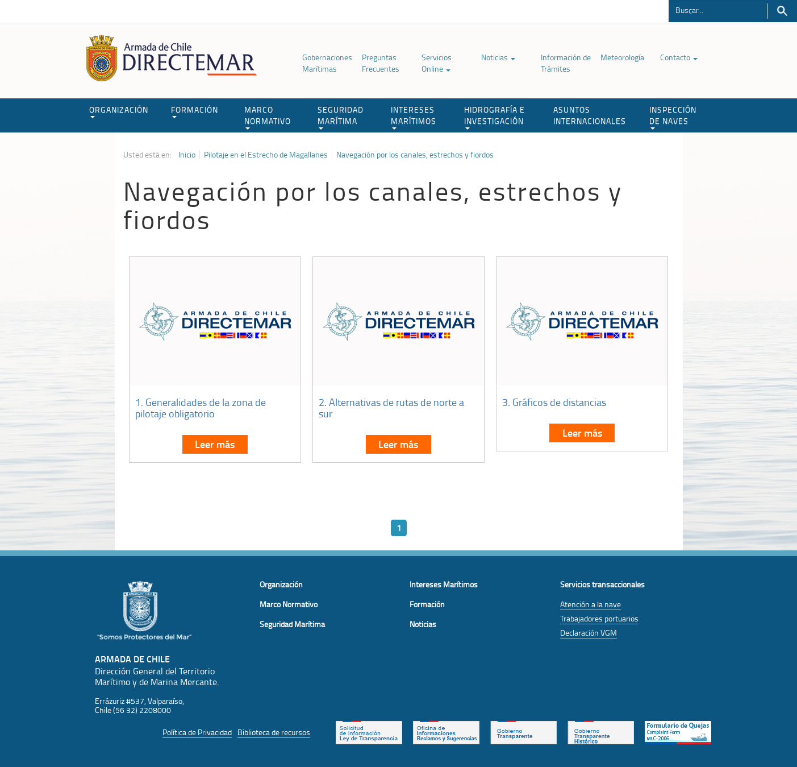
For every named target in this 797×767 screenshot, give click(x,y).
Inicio (186, 154)
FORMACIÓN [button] (194, 111)
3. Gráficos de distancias (554, 402)
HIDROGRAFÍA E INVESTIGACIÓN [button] (494, 117)
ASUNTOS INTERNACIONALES (589, 115)
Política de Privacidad (197, 732)
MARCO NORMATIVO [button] (267, 117)
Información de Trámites (566, 63)
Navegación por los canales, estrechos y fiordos (415, 154)
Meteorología (622, 57)
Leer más (215, 444)
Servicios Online (437, 63)
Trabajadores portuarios (599, 618)
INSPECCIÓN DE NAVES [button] (672, 117)
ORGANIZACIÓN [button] (118, 111)
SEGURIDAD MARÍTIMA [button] (341, 117)
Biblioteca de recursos (273, 732)
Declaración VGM (588, 632)
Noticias (498, 57)
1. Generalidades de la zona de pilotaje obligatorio (200, 407)
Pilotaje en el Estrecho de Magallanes (266, 154)
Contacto (679, 57)
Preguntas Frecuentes (380, 63)
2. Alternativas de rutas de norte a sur (391, 407)
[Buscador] (718, 9)
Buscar (782, 11)
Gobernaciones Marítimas (327, 63)
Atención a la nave (590, 604)
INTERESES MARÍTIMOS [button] (413, 117)
